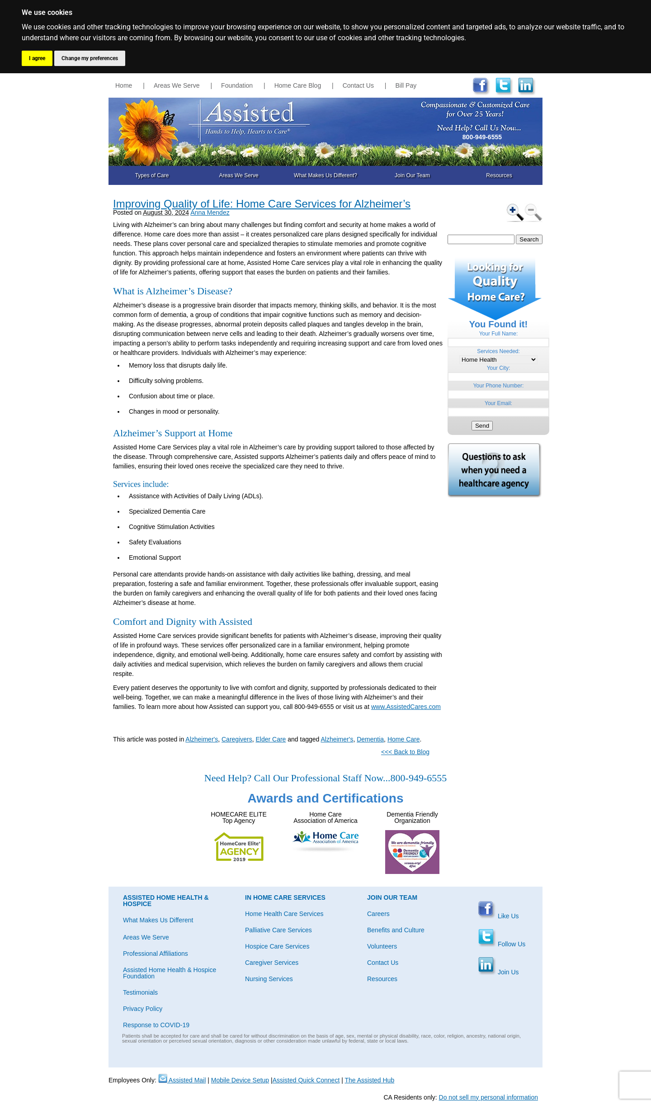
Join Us (498, 972)
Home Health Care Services (284, 913)
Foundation (237, 85)
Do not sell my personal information (488, 1097)
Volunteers (382, 946)
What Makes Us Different (158, 920)
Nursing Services (269, 978)
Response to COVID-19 (156, 1025)
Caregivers (237, 739)
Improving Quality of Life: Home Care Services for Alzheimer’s (261, 204)
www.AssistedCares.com (406, 706)
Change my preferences (89, 58)
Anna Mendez (209, 212)
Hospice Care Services (277, 946)
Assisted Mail (182, 1080)
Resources (499, 175)
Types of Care (152, 175)
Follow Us (501, 944)
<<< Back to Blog (405, 752)
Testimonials (140, 992)
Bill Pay (406, 85)
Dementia (370, 739)
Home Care (403, 739)
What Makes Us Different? (325, 175)
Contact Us (358, 85)
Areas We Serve (177, 85)
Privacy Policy (142, 1008)
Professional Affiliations (155, 953)
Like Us (498, 916)
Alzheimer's (201, 739)
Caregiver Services (271, 962)
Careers (378, 913)
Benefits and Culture (396, 930)
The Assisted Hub (369, 1080)
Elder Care (270, 739)
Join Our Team (412, 175)
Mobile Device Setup (240, 1080)
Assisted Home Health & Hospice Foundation (169, 973)
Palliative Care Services (278, 930)
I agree (37, 58)
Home (123, 85)
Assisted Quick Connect (306, 1080)
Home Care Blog (297, 85)
